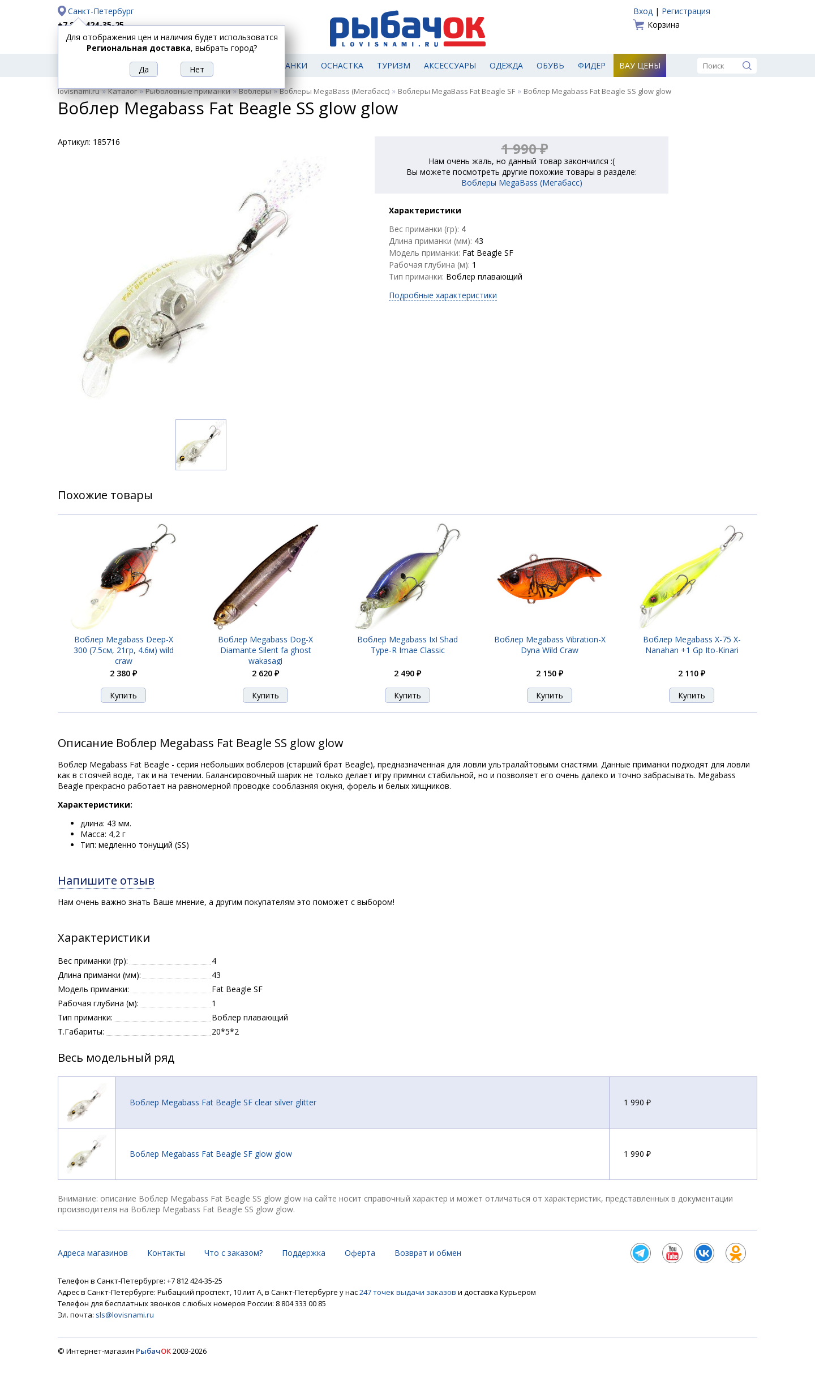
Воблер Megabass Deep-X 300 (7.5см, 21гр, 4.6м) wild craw (124, 650)
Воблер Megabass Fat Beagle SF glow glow (211, 1153)
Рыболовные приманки (187, 91)
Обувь (550, 65)
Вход (643, 11)
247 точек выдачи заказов (408, 1292)
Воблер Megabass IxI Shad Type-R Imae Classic (407, 644)
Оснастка (342, 65)
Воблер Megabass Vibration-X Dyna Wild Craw (550, 644)
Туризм (393, 65)
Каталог (122, 91)
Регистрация (686, 11)
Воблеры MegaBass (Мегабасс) (334, 91)
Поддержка (303, 1252)
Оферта (360, 1252)
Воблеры (255, 91)
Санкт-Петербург (101, 11)
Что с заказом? (233, 1252)
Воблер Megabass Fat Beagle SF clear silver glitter (223, 1102)
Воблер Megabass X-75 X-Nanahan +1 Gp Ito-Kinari (692, 644)
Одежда (506, 65)
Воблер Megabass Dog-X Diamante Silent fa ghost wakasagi (265, 650)
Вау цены (639, 65)
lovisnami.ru (79, 91)
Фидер (592, 65)
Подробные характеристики (443, 295)
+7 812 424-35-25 (91, 24)
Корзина (663, 24)
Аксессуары (450, 65)
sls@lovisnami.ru (125, 1315)
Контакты (166, 1252)
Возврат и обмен (427, 1252)
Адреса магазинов (93, 1252)
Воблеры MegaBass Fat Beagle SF (456, 91)
